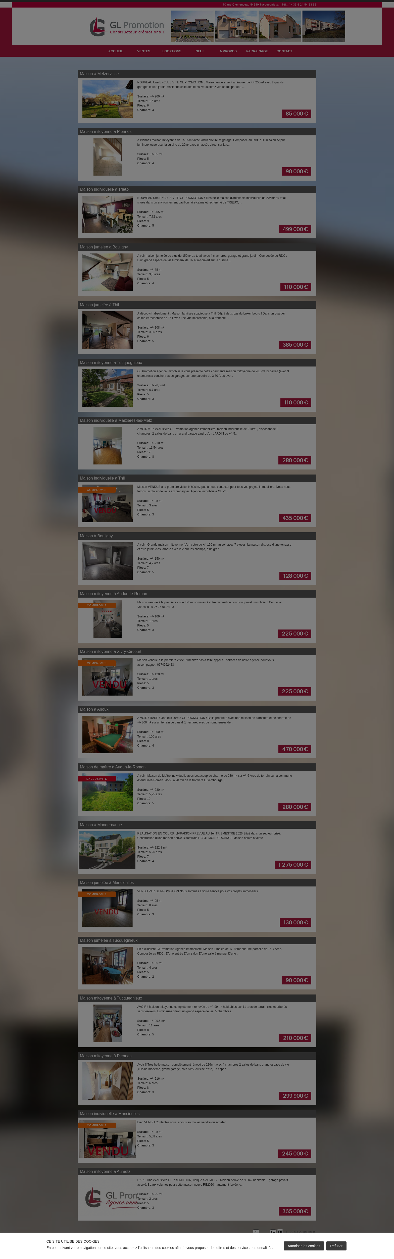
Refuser (336, 1246)
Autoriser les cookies (304, 1246)
